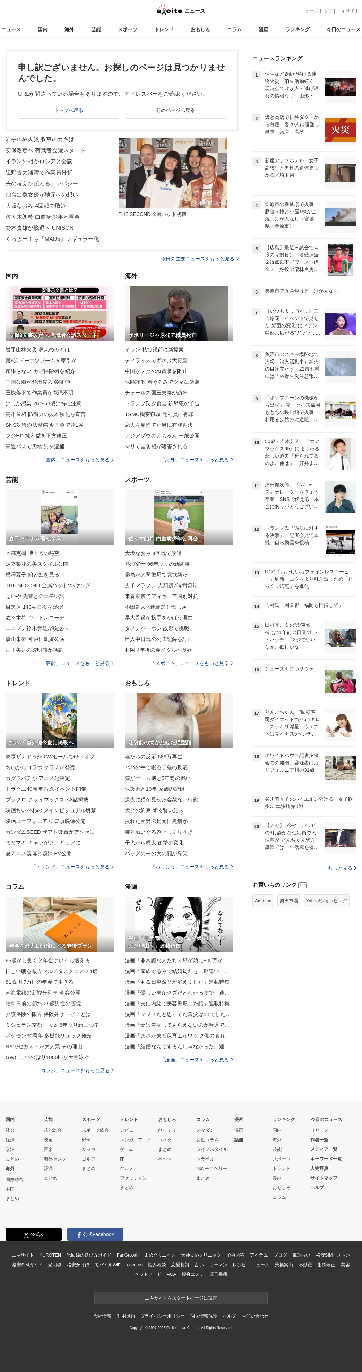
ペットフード (148, 1274)
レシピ (239, 1264)
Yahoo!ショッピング (326, 900)
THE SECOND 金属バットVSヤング (48, 585)
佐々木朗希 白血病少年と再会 (43, 217)
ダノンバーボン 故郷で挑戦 (157, 628)
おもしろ (200, 29)
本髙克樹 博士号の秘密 (33, 553)
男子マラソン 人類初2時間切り (161, 585)
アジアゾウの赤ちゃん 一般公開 (162, 435)
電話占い (301, 1255)
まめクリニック (159, 1255)
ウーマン (218, 1264)
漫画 (263, 29)
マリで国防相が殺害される (156, 446)
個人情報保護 (203, 1316)
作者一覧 (319, 1140)
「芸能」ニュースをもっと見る (77, 663)
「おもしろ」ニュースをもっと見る (191, 866)
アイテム (259, 1255)
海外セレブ (55, 1159)
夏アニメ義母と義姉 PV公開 (39, 853)
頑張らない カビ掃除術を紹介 (40, 371)
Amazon (263, 900)
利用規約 (126, 1316)
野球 (86, 1140)
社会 (10, 1130)
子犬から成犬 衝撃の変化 (154, 842)
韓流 (48, 1168)
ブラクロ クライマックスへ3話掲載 (47, 799)
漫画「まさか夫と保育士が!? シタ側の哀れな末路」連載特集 (179, 1036)
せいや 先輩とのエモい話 (35, 596)
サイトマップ (323, 1178)
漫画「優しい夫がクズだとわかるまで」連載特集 (179, 993)
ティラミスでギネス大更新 (156, 360)
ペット (165, 1159)
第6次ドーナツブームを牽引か (41, 360)
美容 (345, 1264)
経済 (10, 1140)
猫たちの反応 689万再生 (153, 756)
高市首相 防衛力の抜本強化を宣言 (46, 414)
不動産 (305, 1264)
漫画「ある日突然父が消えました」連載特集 (177, 982)
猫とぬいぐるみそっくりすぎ (159, 832)
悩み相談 (157, 1264)
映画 (48, 1140)
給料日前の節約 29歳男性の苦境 (43, 1003)
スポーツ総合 (95, 1130)
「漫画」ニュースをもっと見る (196, 1059)
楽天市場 (289, 900)
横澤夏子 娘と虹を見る (33, 575)
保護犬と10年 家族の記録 (154, 789)
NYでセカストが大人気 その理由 (44, 1046)
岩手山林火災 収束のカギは (40, 139)
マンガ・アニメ (136, 1140)
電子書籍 (218, 1274)
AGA (171, 1274)
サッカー (91, 1149)
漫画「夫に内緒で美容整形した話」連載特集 (177, 1003)
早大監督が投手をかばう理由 (159, 617)
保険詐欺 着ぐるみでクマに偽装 (162, 382)
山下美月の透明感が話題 (34, 650)
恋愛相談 (180, 1264)
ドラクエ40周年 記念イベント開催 (46, 789)
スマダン (205, 1130)
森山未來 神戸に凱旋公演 (35, 639)
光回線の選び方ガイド (89, 1255)
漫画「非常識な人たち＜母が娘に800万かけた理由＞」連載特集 (179, 960)
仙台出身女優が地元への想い (42, 195)
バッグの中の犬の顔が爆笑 (156, 853)
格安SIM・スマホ (333, 1255)
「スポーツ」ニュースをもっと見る (191, 663)
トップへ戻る (69, 110)
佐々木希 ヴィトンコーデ (35, 617)
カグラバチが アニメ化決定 (38, 778)
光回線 (54, 1264)
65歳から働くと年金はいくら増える (48, 960)
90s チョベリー (211, 1168)
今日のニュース (344, 29)
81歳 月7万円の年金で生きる (40, 982)
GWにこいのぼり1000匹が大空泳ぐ (47, 1057)
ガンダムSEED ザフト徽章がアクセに (50, 832)
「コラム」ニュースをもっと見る (75, 1070)
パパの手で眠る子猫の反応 (156, 767)
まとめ (12, 1159)
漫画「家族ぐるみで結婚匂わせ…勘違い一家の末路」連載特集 (179, 971)
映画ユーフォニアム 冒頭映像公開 (46, 821)
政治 (10, 1149)
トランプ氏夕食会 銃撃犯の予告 (162, 403)
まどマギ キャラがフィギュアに (43, 842)
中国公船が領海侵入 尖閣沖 (38, 382)
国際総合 (15, 1179)
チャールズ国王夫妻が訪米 (156, 393)
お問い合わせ (255, 1316)
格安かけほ (78, 1264)
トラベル (205, 1159)
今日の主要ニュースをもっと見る (200, 258)
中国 (10, 1189)
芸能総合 (53, 1130)
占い (199, 1264)
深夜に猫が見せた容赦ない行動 (161, 799)
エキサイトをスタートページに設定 (181, 1298)
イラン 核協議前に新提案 (154, 350)
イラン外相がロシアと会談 (39, 161)
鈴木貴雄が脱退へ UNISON (40, 228)
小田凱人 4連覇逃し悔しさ (156, 607)
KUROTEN (50, 1255)
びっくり (167, 1130)
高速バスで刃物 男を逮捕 (35, 446)
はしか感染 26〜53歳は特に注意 (44, 403)
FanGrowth (128, 1255)
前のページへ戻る (175, 110)
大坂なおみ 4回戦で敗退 (36, 206)
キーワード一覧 (326, 1159)
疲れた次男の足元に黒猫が (156, 821)
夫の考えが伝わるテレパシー (42, 183)
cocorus (135, 1264)
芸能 (96, 29)
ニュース (11, 29)
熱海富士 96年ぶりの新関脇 (157, 564)
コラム (234, 29)
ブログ (280, 1255)
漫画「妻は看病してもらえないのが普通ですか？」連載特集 (179, 1025)
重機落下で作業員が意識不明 (40, 393)
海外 (69, 29)
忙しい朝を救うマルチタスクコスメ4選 (52, 971)
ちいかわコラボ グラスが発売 (40, 767)
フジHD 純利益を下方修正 (36, 435)
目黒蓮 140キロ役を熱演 (34, 607)
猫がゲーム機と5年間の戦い (158, 778)
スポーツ (127, 29)
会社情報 (102, 1316)
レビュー (129, 1130)
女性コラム (207, 1140)
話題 (238, 1140)
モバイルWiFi (108, 1264)
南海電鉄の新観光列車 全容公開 (43, 993)
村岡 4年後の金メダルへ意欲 (158, 650)
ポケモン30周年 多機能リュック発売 (49, 1036)
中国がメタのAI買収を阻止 (156, 371)
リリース (320, 1130)
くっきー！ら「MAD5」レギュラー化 (53, 239)
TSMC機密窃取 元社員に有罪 (159, 414)
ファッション (133, 1178)
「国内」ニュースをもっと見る (77, 459)
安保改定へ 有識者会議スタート (45, 150)
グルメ (126, 1168)
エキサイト (348, 11)
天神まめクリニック (201, 1255)
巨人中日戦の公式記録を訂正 (159, 639)
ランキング (297, 29)
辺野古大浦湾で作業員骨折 (39, 172)
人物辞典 (319, 1168)
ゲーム (126, 1149)
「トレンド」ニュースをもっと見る (72, 866)
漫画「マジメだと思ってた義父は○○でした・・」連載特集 (179, 1014)
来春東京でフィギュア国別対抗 (161, 596)
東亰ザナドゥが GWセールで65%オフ (50, 756)
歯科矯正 (326, 1264)
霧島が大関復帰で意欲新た (156, 575)
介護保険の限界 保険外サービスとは (48, 1014)
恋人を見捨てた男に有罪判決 (159, 425)
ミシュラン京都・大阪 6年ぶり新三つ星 (52, 1025)
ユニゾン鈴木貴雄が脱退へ (37, 628)
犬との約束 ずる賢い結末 (154, 810)
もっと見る (342, 868)
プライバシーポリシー (162, 1316)
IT (122, 1159)
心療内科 (235, 1255)
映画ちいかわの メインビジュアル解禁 (51, 810)
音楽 (48, 1149)
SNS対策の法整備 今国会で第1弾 (45, 425)
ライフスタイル (212, 1149)
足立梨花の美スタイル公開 (37, 564)
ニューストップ (316, 11)
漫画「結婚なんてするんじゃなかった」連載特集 (179, 1046)
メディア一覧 (323, 1149)
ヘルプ (317, 1187)
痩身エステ (193, 1274)
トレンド (164, 29)
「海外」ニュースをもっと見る (196, 459)
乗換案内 (284, 1264)
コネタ (165, 1140)
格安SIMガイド (27, 1264)
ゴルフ (88, 1159)
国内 (43, 29)
